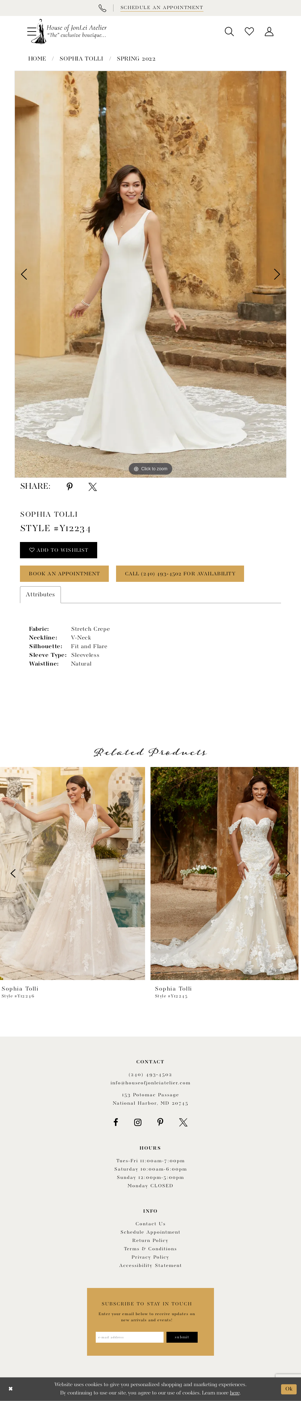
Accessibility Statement (150, 1265)
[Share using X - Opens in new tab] (92, 487)
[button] (229, 31)
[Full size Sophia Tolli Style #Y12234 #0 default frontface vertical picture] (150, 274)
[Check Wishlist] (249, 31)
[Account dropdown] (269, 31)
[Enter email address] (130, 1337)
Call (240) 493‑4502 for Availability (180, 574)
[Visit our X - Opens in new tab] (183, 1122)
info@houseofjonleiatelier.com (151, 1083)
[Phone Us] (102, 8)
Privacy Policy (150, 1257)
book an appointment (64, 574)
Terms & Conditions (150, 1249)
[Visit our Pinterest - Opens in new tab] (160, 1122)
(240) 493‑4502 (150, 1074)
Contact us (151, 1224)
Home (37, 59)
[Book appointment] (161, 8)
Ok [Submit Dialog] (289, 1389)
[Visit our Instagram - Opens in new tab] (137, 1122)
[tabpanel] (150, 274)
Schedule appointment (150, 1232)
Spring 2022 (136, 59)
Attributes (40, 594)
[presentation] (74, 873)
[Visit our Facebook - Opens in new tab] (116, 1122)
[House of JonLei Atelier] (69, 31)
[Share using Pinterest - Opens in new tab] (70, 487)
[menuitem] (229, 31)
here (234, 1393)
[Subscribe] (182, 1337)
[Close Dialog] (10, 1389)
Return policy (150, 1240)
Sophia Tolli (81, 59)
